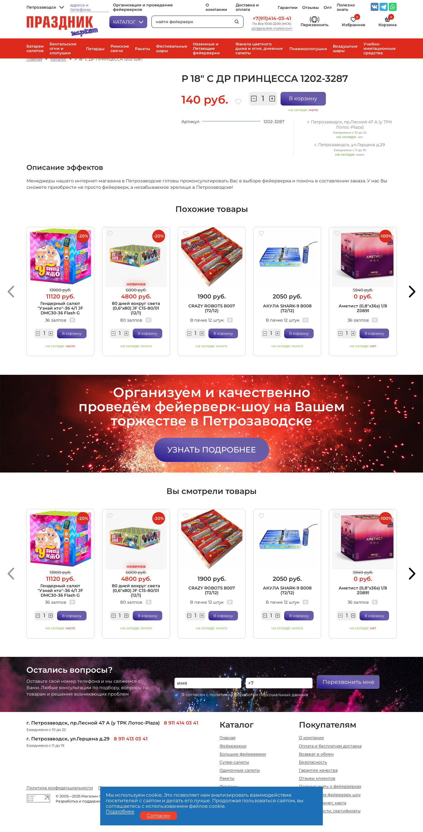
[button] (11, 291)
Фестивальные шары (171, 48)
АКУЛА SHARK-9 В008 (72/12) (287, 308)
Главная (34, 59)
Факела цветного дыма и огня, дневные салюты (259, 48)
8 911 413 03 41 (130, 739)
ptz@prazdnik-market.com (272, 28)
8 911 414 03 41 (181, 723)
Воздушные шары (345, 48)
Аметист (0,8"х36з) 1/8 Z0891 (363, 308)
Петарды (95, 49)
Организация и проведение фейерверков (143, 7)
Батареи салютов (35, 48)
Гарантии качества (318, 770)
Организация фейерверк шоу (330, 795)
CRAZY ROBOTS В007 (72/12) (211, 308)
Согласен (158, 815)
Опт (328, 7)
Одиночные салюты (240, 770)
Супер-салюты (234, 762)
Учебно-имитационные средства (379, 48)
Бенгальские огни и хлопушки (63, 48)
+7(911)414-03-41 (272, 18)
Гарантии (287, 7)
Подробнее (120, 811)
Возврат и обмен (316, 754)
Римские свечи (119, 48)
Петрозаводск (45, 7)
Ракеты (142, 49)
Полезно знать (346, 7)
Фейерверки (233, 746)
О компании (216, 7)
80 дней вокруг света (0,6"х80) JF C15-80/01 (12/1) (136, 308)
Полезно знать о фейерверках (330, 786)
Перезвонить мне (348, 682)
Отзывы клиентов (317, 778)
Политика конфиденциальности (59, 788)
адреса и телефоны (80, 7)
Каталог (128, 22)
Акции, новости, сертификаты (330, 811)
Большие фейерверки (243, 754)
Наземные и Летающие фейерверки (206, 48)
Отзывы (310, 7)
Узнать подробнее (211, 449)
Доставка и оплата (247, 7)
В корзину (303, 98)
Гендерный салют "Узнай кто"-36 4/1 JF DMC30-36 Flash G (60, 308)
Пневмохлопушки (308, 49)
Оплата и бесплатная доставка (330, 746)
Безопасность (313, 762)
